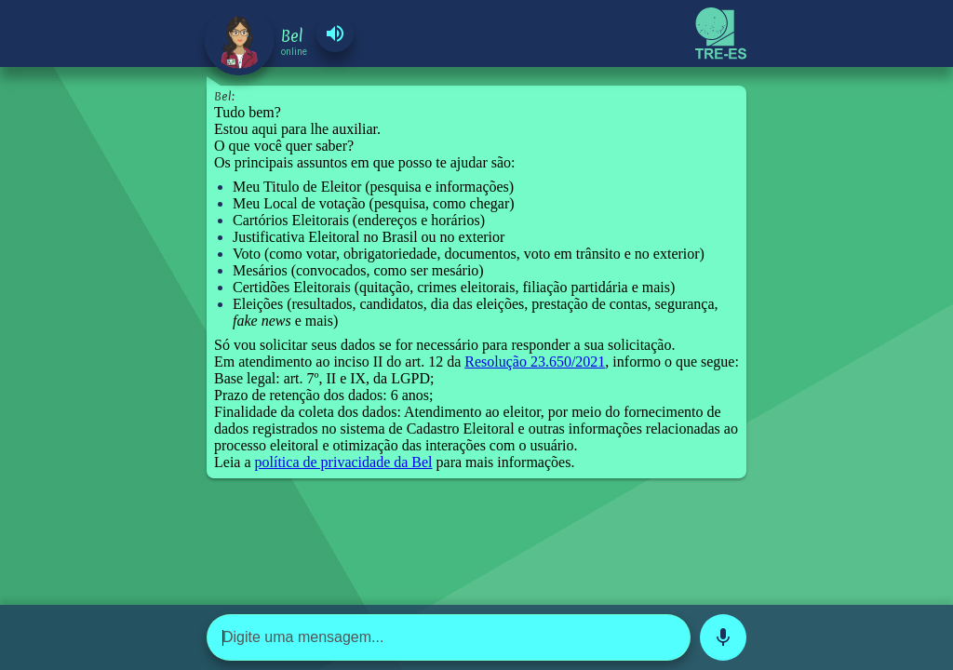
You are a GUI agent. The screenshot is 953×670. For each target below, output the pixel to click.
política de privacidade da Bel (344, 462)
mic (723, 637)
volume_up (335, 33)
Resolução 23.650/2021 (534, 361)
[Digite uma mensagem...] (449, 637)
